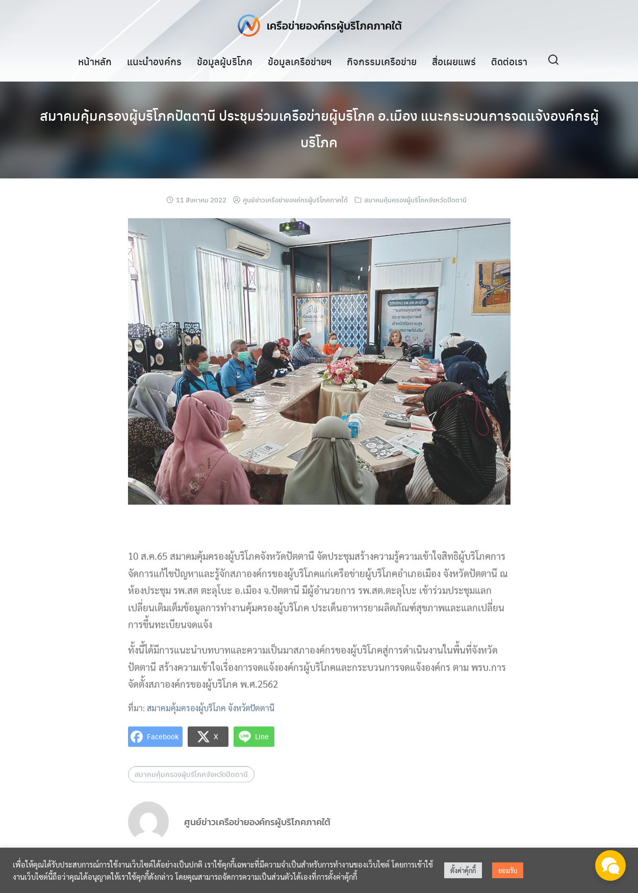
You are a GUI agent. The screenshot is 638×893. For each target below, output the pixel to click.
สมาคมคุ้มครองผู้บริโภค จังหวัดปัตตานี (210, 714)
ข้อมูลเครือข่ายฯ (299, 61)
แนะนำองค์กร (154, 61)
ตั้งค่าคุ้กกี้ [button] (463, 870)
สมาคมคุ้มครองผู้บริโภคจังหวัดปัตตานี (415, 199)
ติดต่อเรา (509, 61)
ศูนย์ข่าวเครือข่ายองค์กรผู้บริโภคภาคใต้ (295, 199)
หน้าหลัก (95, 61)
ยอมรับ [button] (507, 870)
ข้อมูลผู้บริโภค (224, 61)
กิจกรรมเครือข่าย (382, 61)
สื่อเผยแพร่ (454, 61)
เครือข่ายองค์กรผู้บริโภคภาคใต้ (334, 25)
